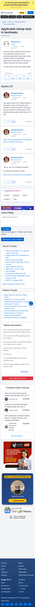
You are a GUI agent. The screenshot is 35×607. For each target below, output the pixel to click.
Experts (21, 566)
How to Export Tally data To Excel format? (15, 349)
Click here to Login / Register (12, 239)
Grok (15, 199)
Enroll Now (26, 399)
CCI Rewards (5, 592)
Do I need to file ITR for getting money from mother (16, 337)
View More (25, 372)
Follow (28, 77)
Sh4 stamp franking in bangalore (15, 317)
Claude (25, 195)
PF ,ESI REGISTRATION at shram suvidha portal (14, 359)
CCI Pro (21, 592)
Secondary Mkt (5, 35)
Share (20, 77)
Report (30, 73)
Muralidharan (15, 42)
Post (22, 284)
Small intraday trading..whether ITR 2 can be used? (16, 365)
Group (22, 589)
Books (19, 17)
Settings (4, 575)
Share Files (22, 569)
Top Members (6, 589)
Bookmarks (5, 586)
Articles (3, 563)
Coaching (12, 17)
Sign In (30, 12)
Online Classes (17, 387)
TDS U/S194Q (10, 271)
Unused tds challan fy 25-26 (16, 273)
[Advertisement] (17, 540)
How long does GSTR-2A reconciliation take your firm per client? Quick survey (17, 331)
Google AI (7, 199)
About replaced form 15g (14, 267)
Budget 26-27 (6, 580)
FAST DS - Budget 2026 (14, 280)
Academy (4, 17)
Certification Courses (26, 575)
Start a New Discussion (17, 378)
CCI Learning (23, 586)
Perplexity (16, 195)
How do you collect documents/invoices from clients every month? (17, 343)
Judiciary (4, 572)
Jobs (3, 569)
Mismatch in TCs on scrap (15, 269)
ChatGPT (6, 195)
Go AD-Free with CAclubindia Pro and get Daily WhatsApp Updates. (16, 5)
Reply (13, 77)
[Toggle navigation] (16, 13)
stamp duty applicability (12, 315)
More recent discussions (11, 284)
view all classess (18, 436)
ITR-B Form (7, 354)
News (21, 563)
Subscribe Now (17, 501)
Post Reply (6, 229)
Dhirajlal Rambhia (17, 93)
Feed (3, 583)
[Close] (33, 2)
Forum (3, 566)
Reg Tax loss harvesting (14, 260)
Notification (23, 572)
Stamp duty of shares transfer (14, 299)
